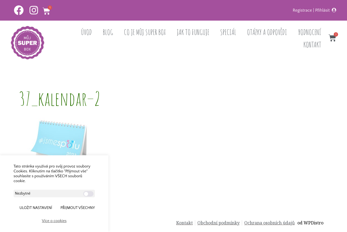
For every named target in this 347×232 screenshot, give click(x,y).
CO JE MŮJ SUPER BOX (145, 32)
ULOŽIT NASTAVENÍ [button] (36, 208)
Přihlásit (322, 10)
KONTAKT (312, 44)
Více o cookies (54, 221)
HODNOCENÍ (309, 32)
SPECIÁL (228, 32)
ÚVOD (86, 32)
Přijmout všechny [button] (77, 208)
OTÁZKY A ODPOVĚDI (267, 32)
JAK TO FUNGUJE (193, 32)
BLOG (108, 32)
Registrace (302, 10)
